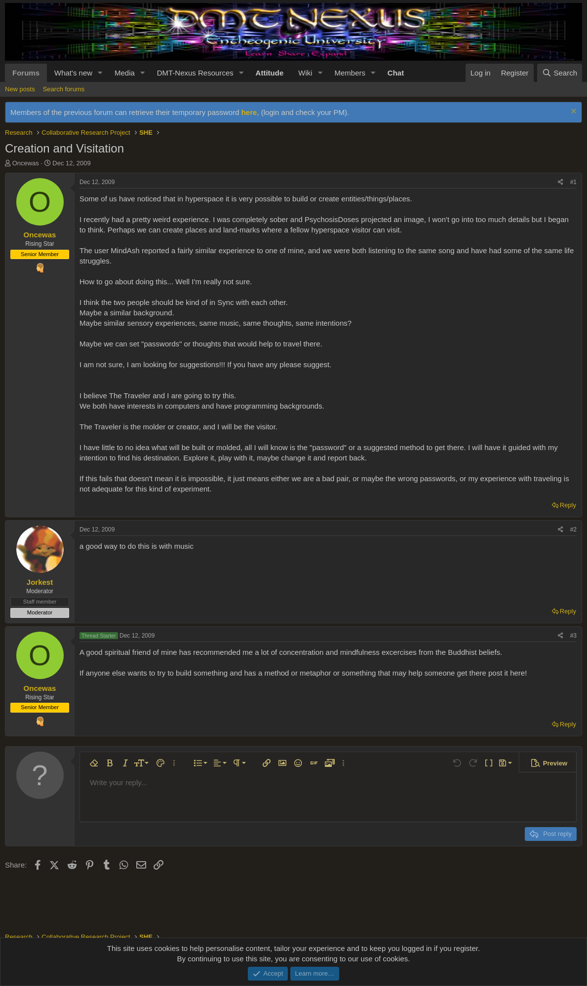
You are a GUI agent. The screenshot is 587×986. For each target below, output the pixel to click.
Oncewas (25, 163)
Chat (396, 73)
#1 (573, 182)
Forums (25, 73)
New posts (20, 89)
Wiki (305, 73)
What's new (73, 73)
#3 (573, 635)
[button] (100, 73)
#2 (573, 529)
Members (349, 73)
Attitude (270, 73)
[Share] (560, 182)
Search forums (64, 89)
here (249, 112)
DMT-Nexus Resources (195, 73)
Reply (568, 505)
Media (125, 73)
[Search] (559, 73)
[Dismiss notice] (572, 112)
